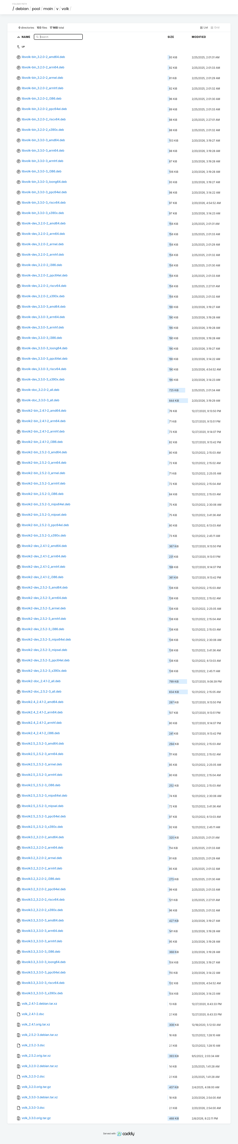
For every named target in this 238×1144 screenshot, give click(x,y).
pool (36, 8)
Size (171, 36)
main (48, 8)
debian (22, 8)
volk (65, 8)
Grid (214, 27)
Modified (199, 36)
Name (26, 36)
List (204, 27)
